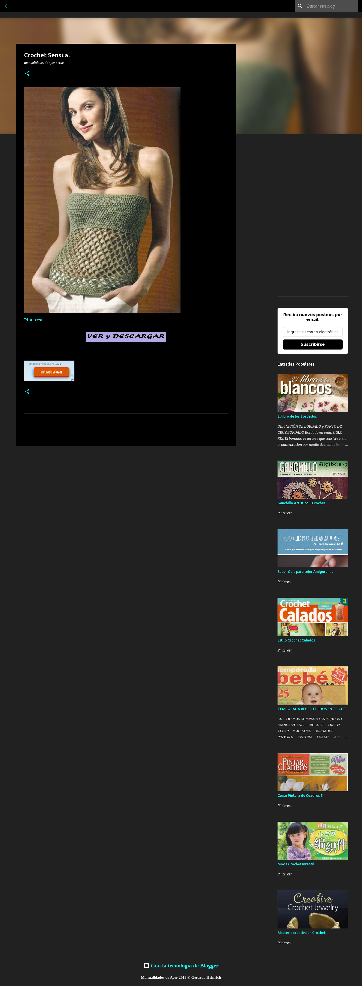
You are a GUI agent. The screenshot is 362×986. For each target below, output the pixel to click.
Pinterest (33, 319)
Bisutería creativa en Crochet (302, 933)
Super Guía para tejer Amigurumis (305, 572)
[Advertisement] (126, 489)
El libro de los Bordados (297, 416)
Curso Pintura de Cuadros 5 (300, 796)
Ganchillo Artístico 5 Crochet (301, 503)
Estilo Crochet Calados (296, 640)
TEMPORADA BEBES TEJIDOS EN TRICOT (312, 709)
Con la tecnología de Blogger (181, 965)
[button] (27, 73)
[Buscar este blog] (331, 6)
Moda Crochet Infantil (296, 864)
